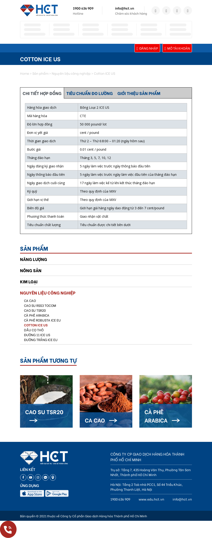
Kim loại (29, 281)
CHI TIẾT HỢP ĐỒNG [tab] (42, 93)
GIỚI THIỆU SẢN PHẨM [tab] (138, 93)
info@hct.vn (124, 8)
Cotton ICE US (36, 324)
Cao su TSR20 (35, 310)
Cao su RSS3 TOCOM (40, 305)
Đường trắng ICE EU (41, 339)
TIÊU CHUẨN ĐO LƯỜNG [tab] (89, 93)
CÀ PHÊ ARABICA (36, 315)
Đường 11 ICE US (37, 334)
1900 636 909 (83, 8)
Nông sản (30, 270)
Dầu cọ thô (34, 329)
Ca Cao (30, 300)
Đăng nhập (147, 48)
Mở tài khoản (177, 48)
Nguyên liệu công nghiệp (71, 73)
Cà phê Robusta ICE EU (42, 320)
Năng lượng (33, 259)
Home (24, 73)
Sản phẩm (40, 73)
